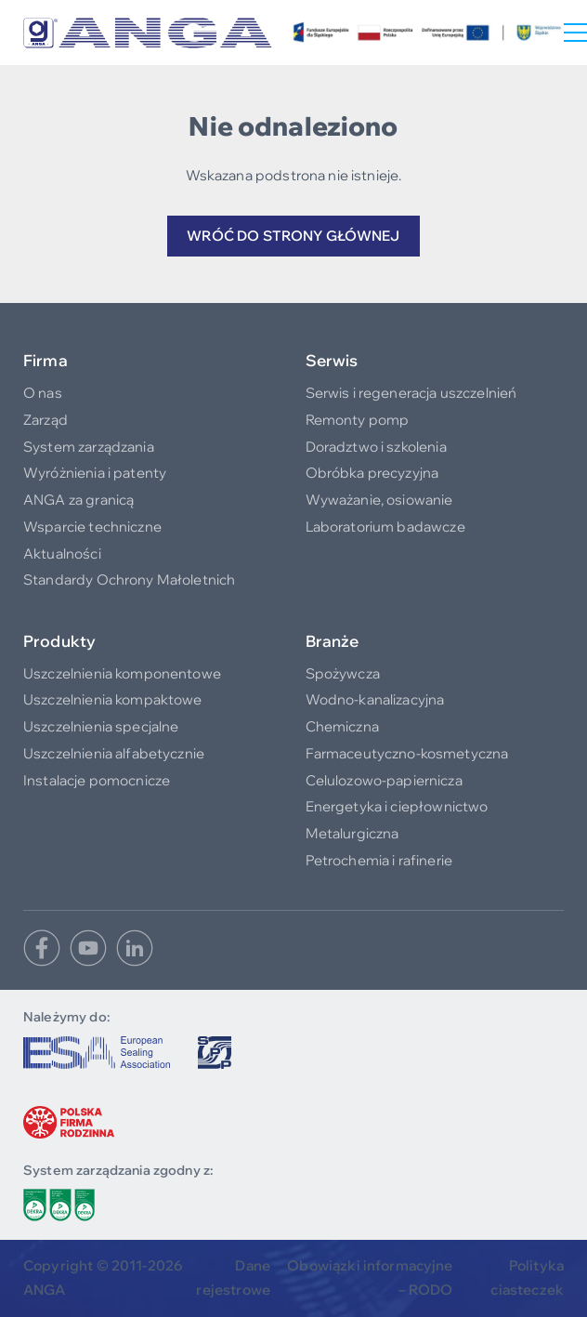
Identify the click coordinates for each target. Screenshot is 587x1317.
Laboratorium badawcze (385, 526)
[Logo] (147, 33)
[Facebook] (41, 948)
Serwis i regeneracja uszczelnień (411, 393)
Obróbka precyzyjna (372, 472)
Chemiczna (342, 726)
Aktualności (62, 553)
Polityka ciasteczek (527, 1277)
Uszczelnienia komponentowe (122, 673)
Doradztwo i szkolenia (376, 446)
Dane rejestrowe (233, 1277)
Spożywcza (343, 673)
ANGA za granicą (78, 499)
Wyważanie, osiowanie (379, 499)
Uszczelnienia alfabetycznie (113, 753)
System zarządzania (88, 446)
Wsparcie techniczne (92, 526)
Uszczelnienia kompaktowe (112, 699)
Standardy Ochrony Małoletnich (129, 579)
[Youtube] (88, 948)
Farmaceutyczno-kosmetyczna (407, 753)
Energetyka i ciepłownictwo (397, 806)
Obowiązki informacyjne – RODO (369, 1277)
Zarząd (45, 419)
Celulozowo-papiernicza (384, 780)
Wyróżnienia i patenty (94, 472)
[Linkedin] (134, 948)
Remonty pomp (358, 419)
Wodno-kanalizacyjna (375, 699)
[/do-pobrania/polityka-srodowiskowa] (59, 1205)
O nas (42, 393)
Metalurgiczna (352, 833)
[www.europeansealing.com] (96, 1052)
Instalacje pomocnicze (96, 780)
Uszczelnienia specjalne (100, 726)
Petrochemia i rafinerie (379, 860)
